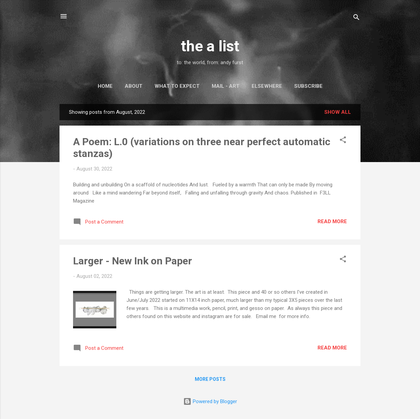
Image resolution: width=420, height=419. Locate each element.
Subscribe (308, 86)
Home (105, 86)
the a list (210, 46)
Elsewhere (267, 86)
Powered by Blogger (210, 401)
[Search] (356, 18)
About (133, 86)
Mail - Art (225, 86)
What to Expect (177, 86)
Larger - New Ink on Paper (132, 261)
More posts (210, 379)
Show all (337, 112)
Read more (332, 221)
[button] (343, 141)
